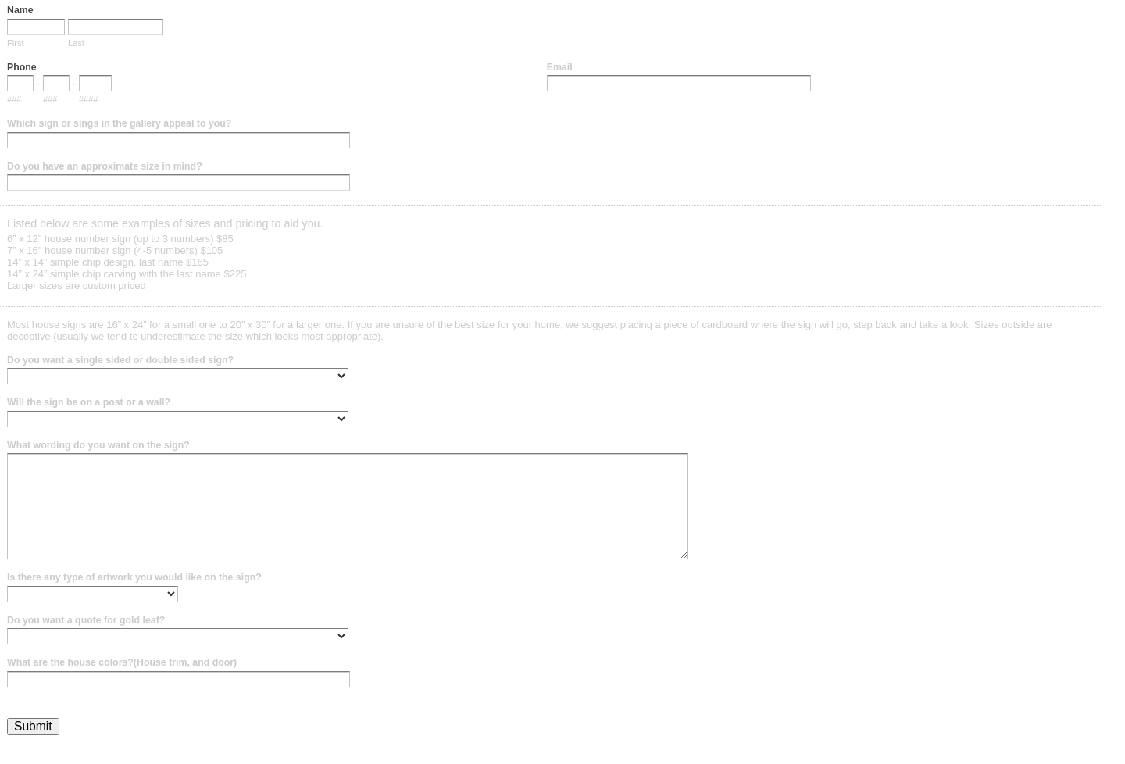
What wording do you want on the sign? (98, 445)
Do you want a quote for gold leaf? (86, 620)
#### (88, 99)
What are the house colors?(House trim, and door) (122, 662)
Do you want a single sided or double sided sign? (120, 360)
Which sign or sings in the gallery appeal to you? (119, 123)
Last (76, 43)
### (14, 99)
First (15, 43)
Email (560, 67)
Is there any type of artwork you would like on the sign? (134, 577)
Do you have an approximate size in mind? (104, 166)
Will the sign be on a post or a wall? (88, 402)
